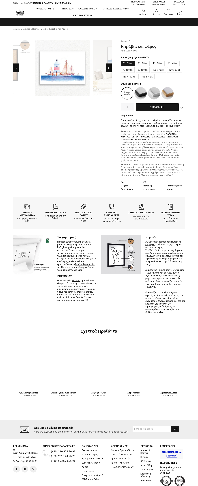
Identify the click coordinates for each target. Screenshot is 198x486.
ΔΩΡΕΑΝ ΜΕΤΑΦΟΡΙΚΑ (27, 213)
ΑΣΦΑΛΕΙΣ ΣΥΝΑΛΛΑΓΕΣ (111, 213)
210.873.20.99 (45, 3)
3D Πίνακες (146, 449)
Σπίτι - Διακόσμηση (138, 3)
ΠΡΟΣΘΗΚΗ (157, 107)
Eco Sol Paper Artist (85, 264)
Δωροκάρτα (146, 468)
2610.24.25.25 (63, 3)
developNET (125, 482)
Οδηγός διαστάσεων (127, 187)
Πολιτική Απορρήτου (121, 442)
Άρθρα (85, 454)
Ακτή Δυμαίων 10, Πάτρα (25, 440)
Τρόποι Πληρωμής (120, 450)
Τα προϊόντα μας (90, 442)
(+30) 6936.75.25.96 (63, 448)
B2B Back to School (91, 467)
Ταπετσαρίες (146, 457)
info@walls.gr (29, 444)
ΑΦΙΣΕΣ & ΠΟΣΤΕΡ (45, 8)
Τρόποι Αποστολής (120, 446)
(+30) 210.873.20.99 (63, 439)
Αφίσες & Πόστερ (145, 439)
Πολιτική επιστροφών (149, 187)
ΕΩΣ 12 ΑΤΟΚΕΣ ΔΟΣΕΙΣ (84, 213)
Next (109, 68)
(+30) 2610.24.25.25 (63, 443)
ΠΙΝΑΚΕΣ (67, 8)
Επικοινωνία (88, 458)
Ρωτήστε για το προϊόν (174, 187)
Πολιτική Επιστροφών (122, 454)
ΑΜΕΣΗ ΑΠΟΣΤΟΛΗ (55, 212)
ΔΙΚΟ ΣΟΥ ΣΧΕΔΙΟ (82, 15)
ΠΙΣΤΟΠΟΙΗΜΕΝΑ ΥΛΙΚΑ (171, 213)
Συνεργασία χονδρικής (93, 463)
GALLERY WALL (86, 8)
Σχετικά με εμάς (90, 438)
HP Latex (76, 280)
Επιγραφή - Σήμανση (159, 3)
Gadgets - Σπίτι (179, 3)
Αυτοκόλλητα (147, 453)
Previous (16, 68)
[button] (144, 12)
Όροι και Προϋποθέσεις (123, 438)
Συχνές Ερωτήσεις (91, 450)
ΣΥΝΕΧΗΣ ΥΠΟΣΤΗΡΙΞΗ (141, 212)
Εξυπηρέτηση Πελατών (93, 446)
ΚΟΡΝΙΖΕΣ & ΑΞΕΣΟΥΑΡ (114, 8)
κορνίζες (150, 244)
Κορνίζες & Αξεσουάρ (145, 462)
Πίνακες (144, 444)
